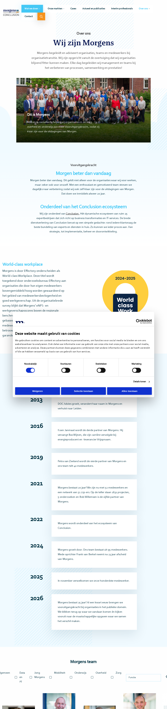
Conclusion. (72, 213)
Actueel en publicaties (93, 9)
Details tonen (138, 382)
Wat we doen (31, 9)
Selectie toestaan (83, 391)
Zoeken (41, 16)
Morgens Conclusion (11, 13)
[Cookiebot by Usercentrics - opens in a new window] (137, 321)
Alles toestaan (129, 391)
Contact (29, 16)
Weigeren (38, 391)
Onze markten (55, 9)
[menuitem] (32, 9)
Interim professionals (122, 9)
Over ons (143, 9)
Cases (73, 9)
